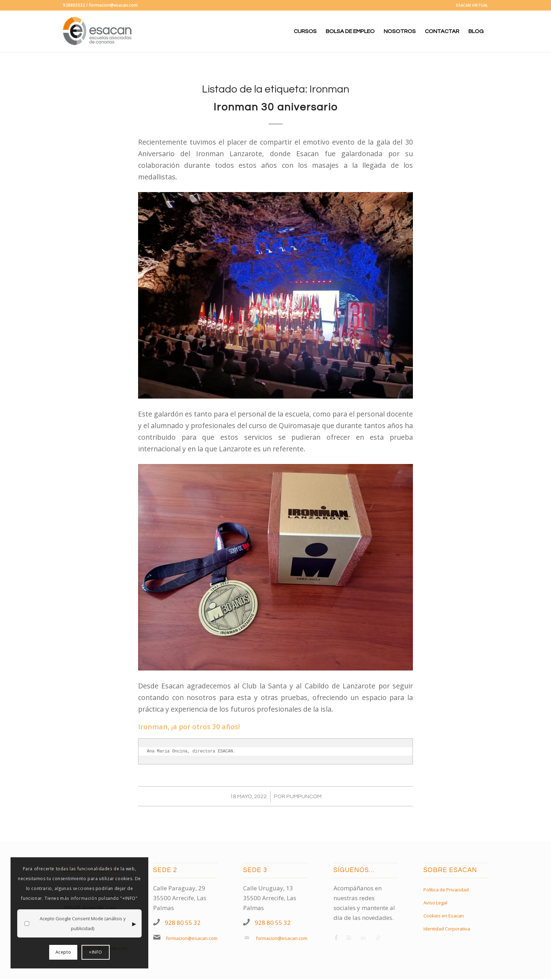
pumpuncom (304, 796)
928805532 (74, 5)
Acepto (63, 952)
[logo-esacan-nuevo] (98, 31)
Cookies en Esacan (443, 916)
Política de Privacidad (446, 889)
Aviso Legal (435, 902)
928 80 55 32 (183, 922)
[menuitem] (470, 5)
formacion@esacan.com (113, 5)
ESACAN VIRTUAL (472, 5)
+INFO (95, 952)
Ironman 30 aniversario (276, 107)
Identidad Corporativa (446, 929)
